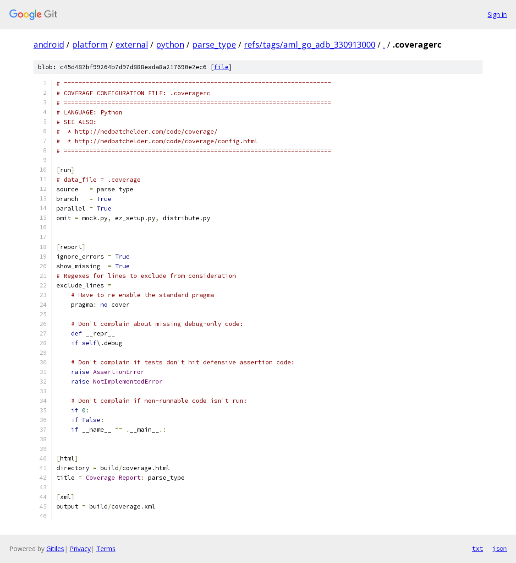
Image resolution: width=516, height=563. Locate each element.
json (499, 548)
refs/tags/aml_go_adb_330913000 (309, 44)
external (131, 44)
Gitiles (55, 548)
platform (90, 44)
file (221, 67)
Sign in (497, 14)
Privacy (80, 548)
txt (477, 548)
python (170, 44)
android (48, 44)
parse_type (214, 44)
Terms (105, 548)
